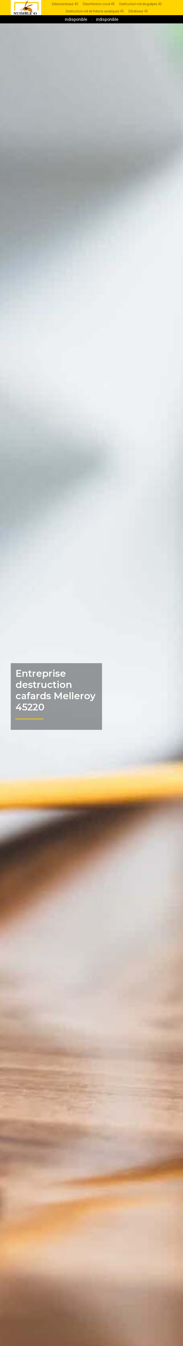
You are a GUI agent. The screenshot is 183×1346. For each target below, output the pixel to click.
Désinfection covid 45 (99, 4)
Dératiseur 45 (138, 11)
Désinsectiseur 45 (65, 4)
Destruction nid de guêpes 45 (140, 4)
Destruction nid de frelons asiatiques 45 (95, 11)
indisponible (76, 19)
